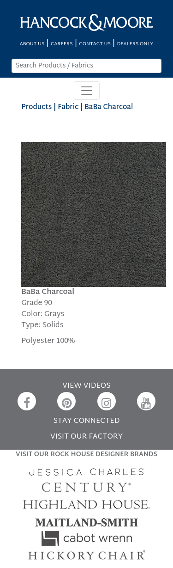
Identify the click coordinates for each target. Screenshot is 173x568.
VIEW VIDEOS (86, 386)
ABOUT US (32, 44)
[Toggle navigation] (87, 90)
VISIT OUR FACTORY (86, 437)
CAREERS (62, 44)
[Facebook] (27, 401)
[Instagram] (106, 401)
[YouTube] (146, 401)
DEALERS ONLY (135, 44)
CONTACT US (94, 44)
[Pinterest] (66, 401)
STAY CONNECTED (87, 421)
